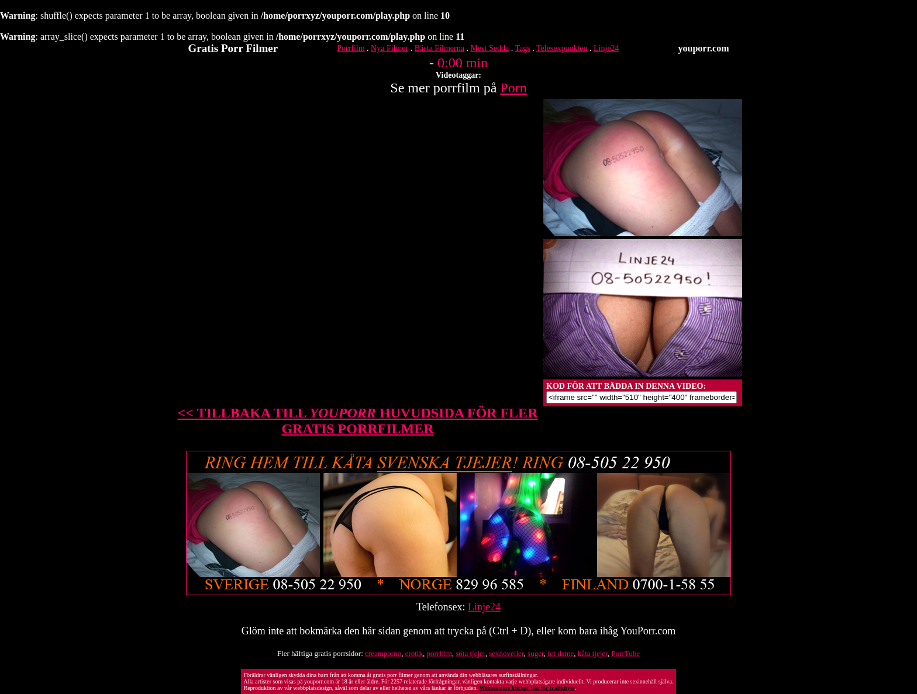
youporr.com (703, 48)
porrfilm (438, 653)
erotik (414, 653)
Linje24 (606, 48)
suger (536, 653)
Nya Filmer (389, 48)
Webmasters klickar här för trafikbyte (526, 688)
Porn (513, 87)
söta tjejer (470, 653)
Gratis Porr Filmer (233, 48)
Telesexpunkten (562, 48)
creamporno (383, 653)
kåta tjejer (593, 653)
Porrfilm (350, 48)
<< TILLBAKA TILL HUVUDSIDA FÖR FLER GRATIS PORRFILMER (358, 420)
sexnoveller (506, 653)
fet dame (560, 653)
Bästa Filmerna (439, 48)
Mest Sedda (489, 48)
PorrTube (625, 653)
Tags (522, 48)
